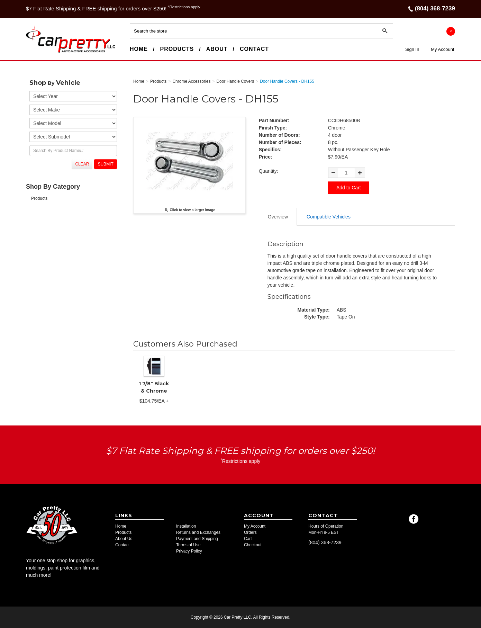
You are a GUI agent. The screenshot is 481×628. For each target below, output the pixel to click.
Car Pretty (38, 52)
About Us (123, 538)
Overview (278, 216)
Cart (248, 538)
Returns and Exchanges (198, 532)
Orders (250, 532)
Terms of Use (188, 544)
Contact (254, 49)
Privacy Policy (189, 551)
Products (177, 49)
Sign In (412, 49)
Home (139, 49)
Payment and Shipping (197, 538)
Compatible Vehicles (329, 216)
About (217, 49)
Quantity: (268, 171)
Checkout (253, 544)
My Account (442, 49)
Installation (186, 526)
